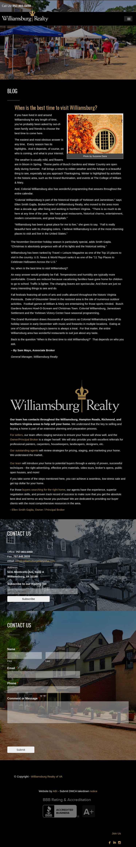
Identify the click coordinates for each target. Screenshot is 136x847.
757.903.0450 (22, 6)
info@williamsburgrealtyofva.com (35, 560)
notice (93, 791)
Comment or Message (23, 698)
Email (12, 668)
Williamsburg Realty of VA (46, 776)
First (9, 661)
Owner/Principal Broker (24, 439)
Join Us (116, 833)
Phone (12, 683)
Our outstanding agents (24, 450)
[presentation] (35, 740)
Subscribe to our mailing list (26, 583)
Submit (21, 749)
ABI (55, 791)
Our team (15, 463)
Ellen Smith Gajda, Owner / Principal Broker (38, 509)
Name (12, 649)
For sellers (16, 434)
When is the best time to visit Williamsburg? (56, 107)
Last (48, 661)
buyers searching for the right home (43, 489)
